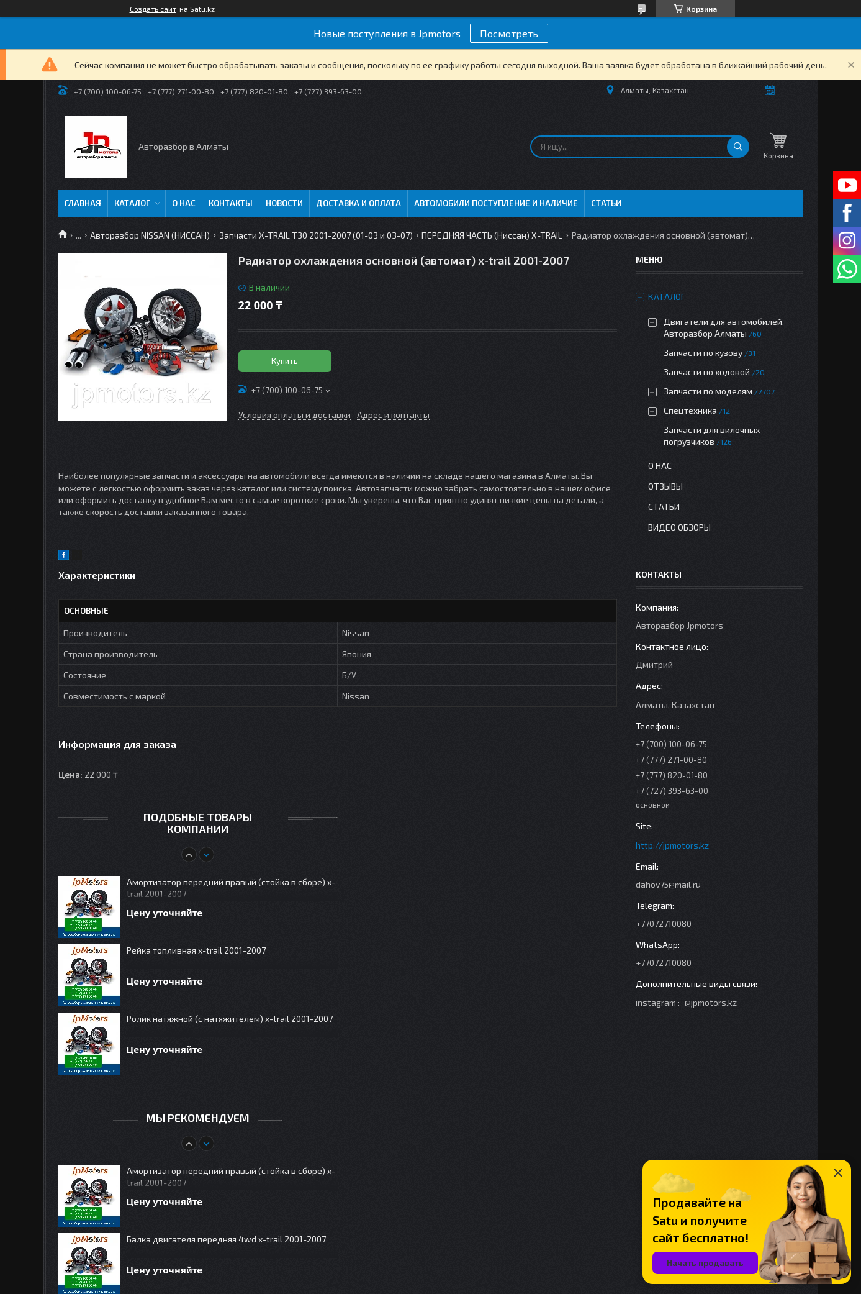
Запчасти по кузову (703, 352)
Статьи (606, 203)
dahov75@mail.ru (668, 884)
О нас (184, 203)
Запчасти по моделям (708, 391)
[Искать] (738, 146)
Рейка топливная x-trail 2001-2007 (196, 950)
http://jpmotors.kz (672, 845)
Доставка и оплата (358, 203)
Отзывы (665, 486)
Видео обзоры (679, 527)
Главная (83, 203)
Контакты (231, 203)
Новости (284, 203)
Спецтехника (690, 410)
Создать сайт (153, 8)
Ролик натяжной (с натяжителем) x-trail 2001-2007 (230, 1018)
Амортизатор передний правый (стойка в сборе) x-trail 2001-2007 (231, 888)
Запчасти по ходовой (707, 372)
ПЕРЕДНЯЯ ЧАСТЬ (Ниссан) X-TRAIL (491, 235)
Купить (284, 361)
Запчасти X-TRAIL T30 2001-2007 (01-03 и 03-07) (316, 235)
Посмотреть (509, 33)
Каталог (132, 203)
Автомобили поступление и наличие (496, 203)
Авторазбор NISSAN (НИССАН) (150, 235)
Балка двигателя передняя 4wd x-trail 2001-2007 (226, 1239)
